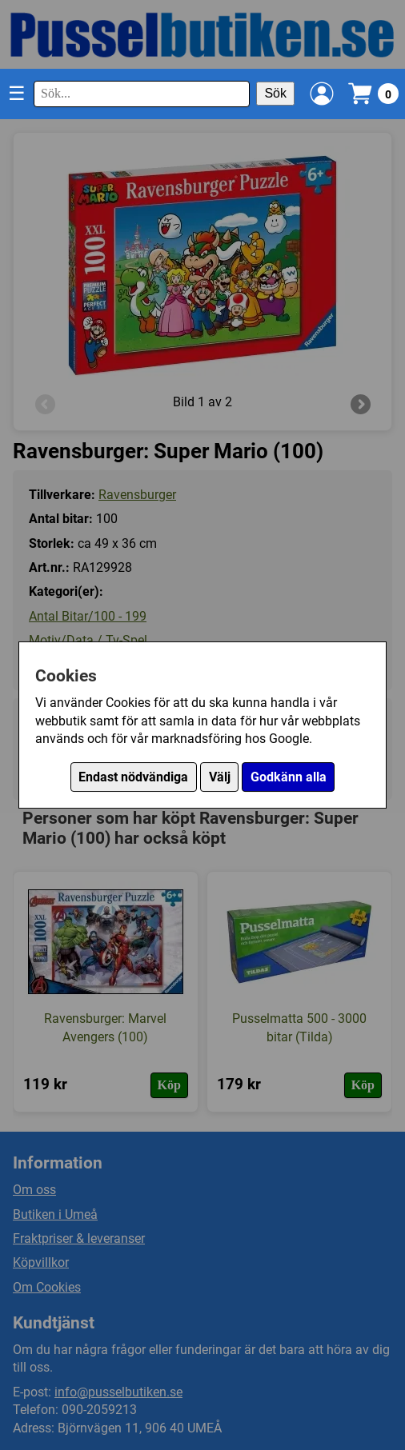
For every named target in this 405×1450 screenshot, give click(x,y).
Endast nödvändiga (133, 777)
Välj (220, 777)
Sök (275, 93)
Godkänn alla (289, 777)
